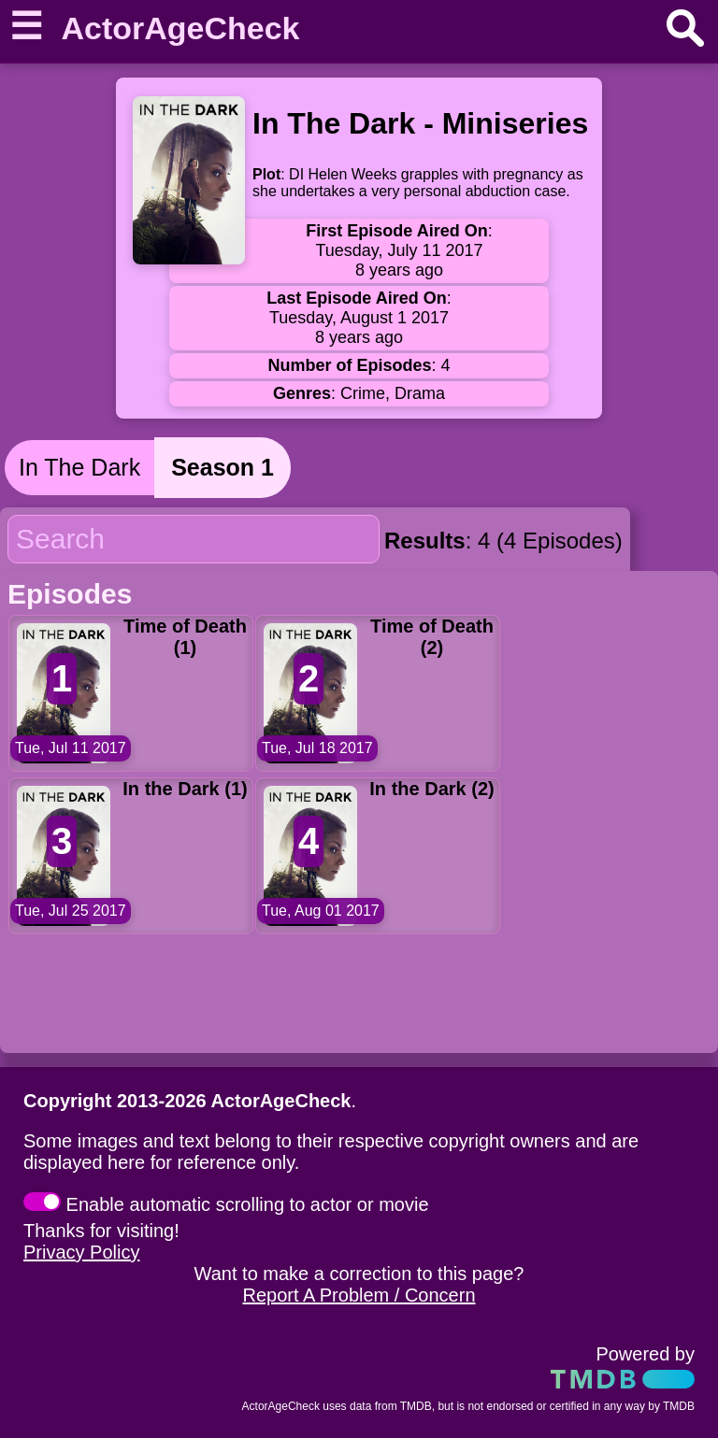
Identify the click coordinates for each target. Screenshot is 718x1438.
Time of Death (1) (185, 637)
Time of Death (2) (432, 637)
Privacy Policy (81, 1252)
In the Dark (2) (431, 788)
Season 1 (222, 467)
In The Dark (79, 467)
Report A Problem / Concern (358, 1295)
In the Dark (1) (184, 788)
